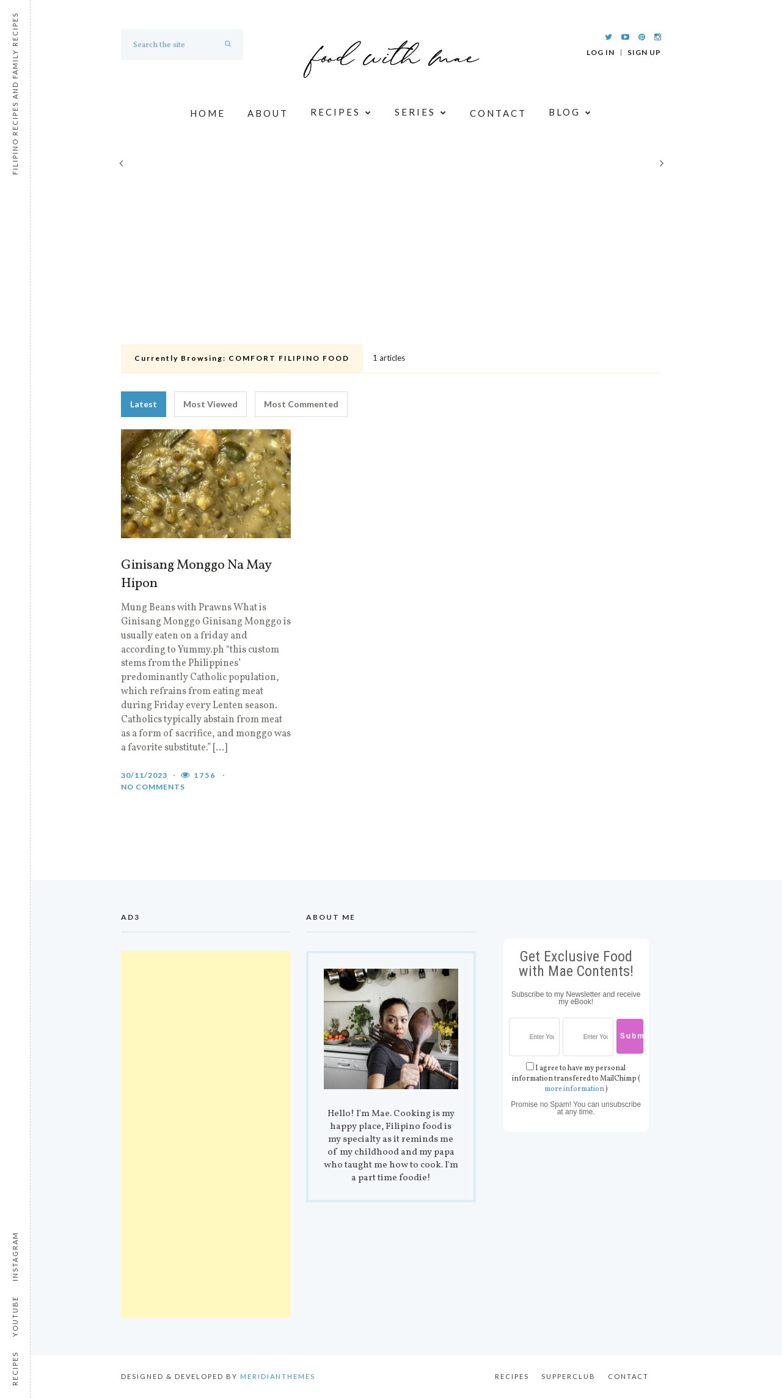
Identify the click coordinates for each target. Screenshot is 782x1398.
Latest (143, 404)
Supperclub (568, 1376)
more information (574, 1089)
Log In (600, 52)
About (267, 113)
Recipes (341, 112)
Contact (498, 113)
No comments (153, 786)
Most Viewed (210, 404)
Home (207, 113)
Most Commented (301, 404)
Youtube (15, 1316)
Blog (571, 112)
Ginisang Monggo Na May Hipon (196, 575)
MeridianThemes (277, 1376)
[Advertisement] (391, 248)
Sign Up (644, 52)
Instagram (15, 1256)
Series (421, 112)
